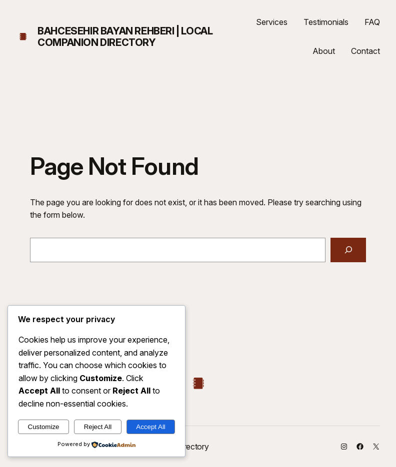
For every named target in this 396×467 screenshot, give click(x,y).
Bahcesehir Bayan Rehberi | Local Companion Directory (125, 36)
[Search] (348, 250)
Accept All (151, 427)
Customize (44, 427)
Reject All (98, 427)
